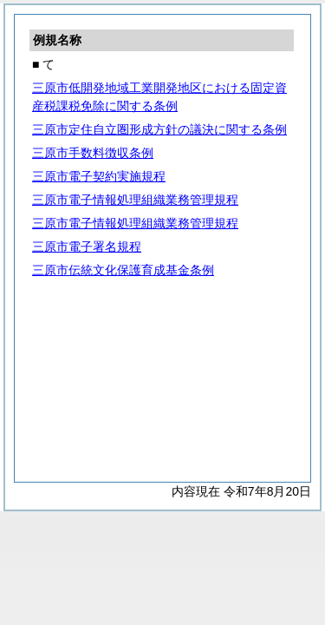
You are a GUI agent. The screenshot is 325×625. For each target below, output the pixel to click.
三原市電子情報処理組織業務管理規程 (135, 200)
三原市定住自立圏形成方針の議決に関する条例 (159, 129)
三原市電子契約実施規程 (99, 176)
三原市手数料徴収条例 (92, 153)
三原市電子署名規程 (86, 246)
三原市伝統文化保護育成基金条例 (123, 270)
